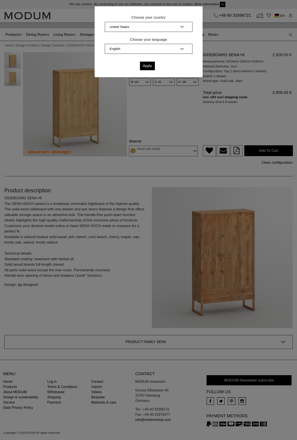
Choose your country (148, 17)
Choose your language (148, 40)
